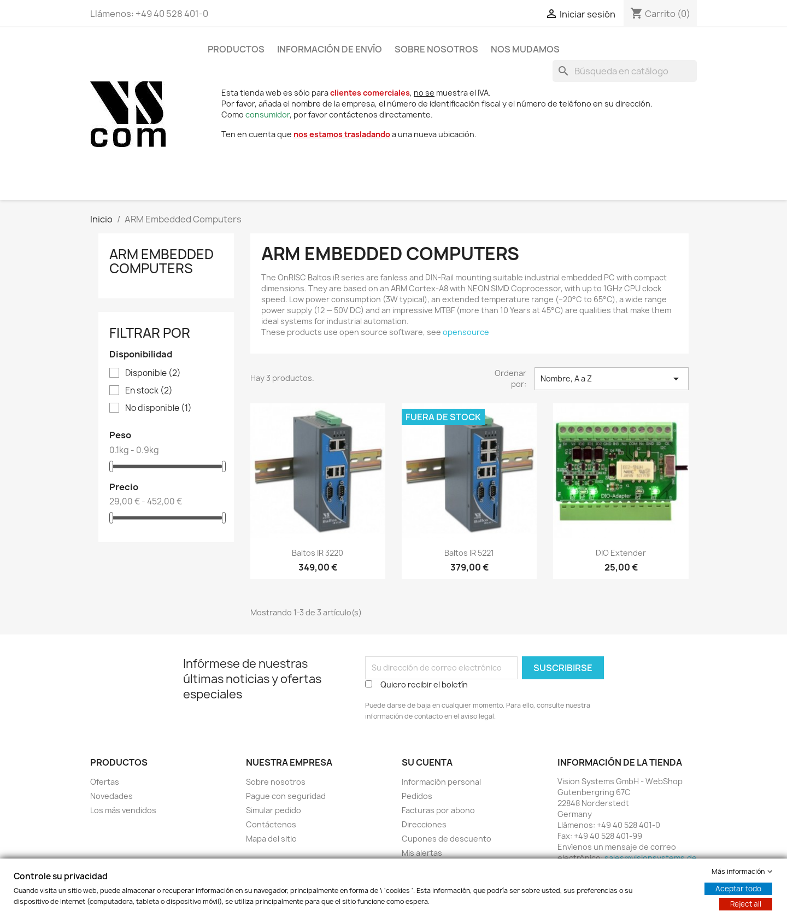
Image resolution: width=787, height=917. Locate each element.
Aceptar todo (738, 889)
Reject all (745, 904)
